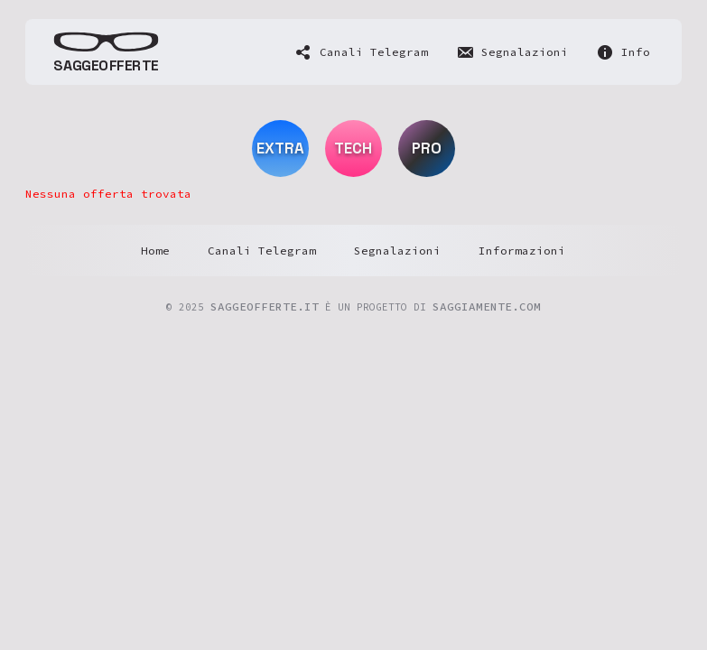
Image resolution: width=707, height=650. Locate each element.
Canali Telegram (262, 250)
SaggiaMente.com (487, 306)
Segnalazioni (397, 250)
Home (155, 250)
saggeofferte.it (264, 306)
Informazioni (522, 250)
